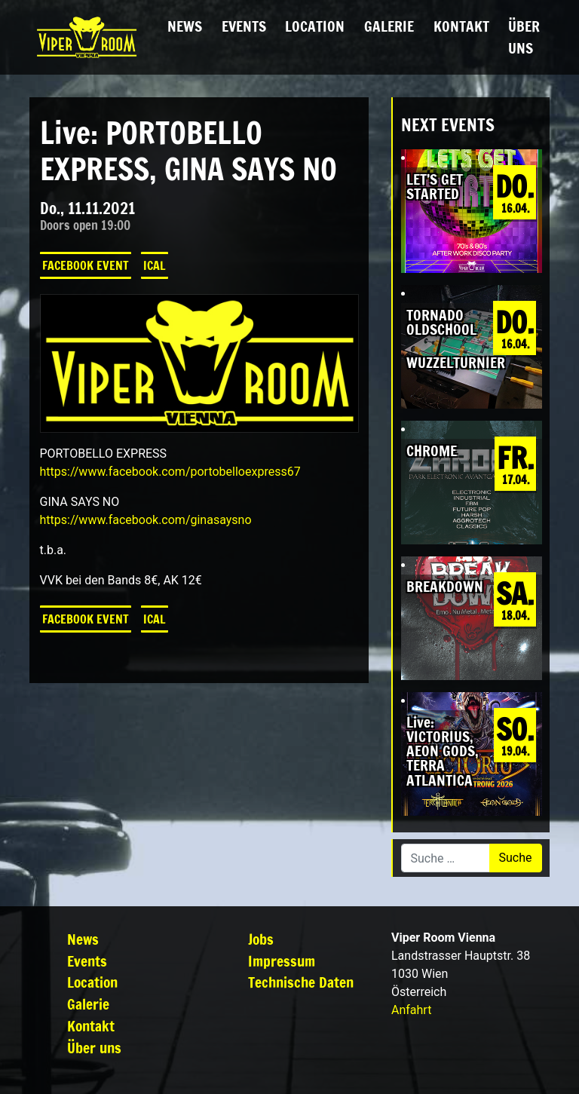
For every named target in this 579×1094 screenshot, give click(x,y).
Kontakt (461, 26)
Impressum (281, 961)
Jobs (261, 939)
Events (244, 26)
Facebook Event (85, 265)
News (184, 26)
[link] (170, 471)
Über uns (524, 37)
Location (315, 26)
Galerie (389, 26)
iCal (154, 265)
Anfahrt (411, 1010)
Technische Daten (301, 982)
